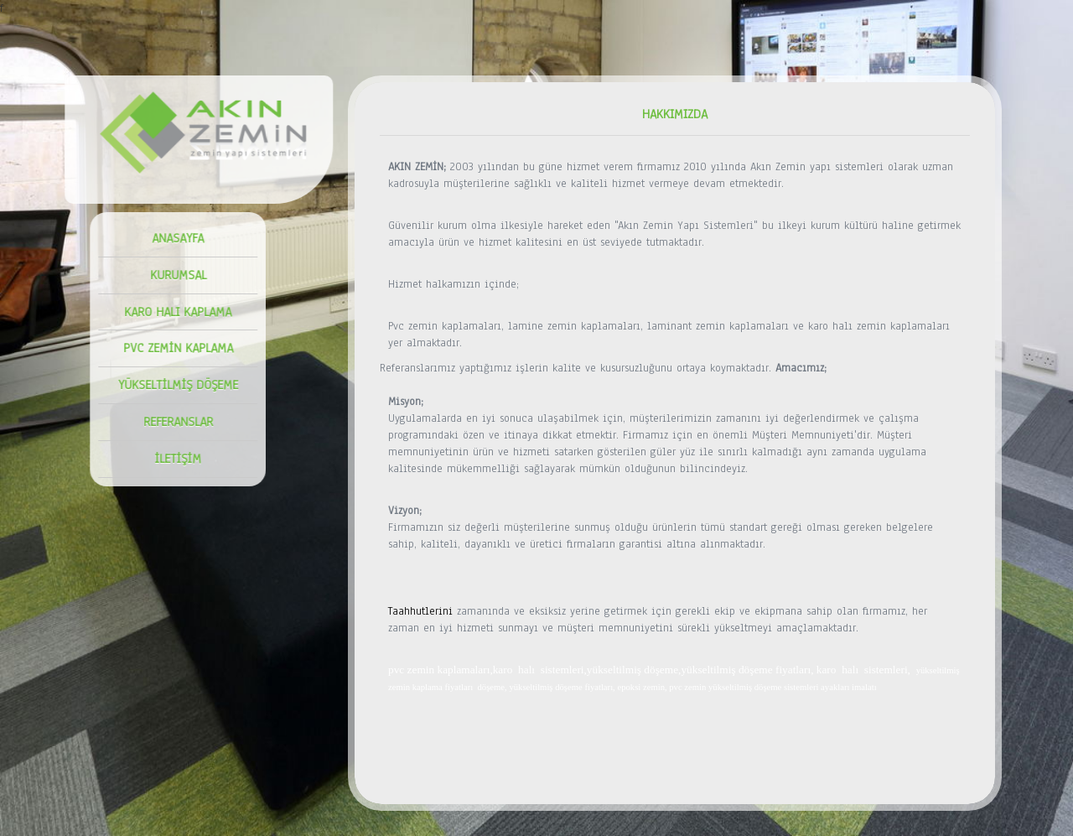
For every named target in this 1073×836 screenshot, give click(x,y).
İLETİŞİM (172, 458)
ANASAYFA (173, 238)
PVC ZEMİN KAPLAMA (173, 348)
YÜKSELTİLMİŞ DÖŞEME (173, 384)
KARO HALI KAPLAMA (172, 312)
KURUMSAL (173, 275)
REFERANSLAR (173, 421)
